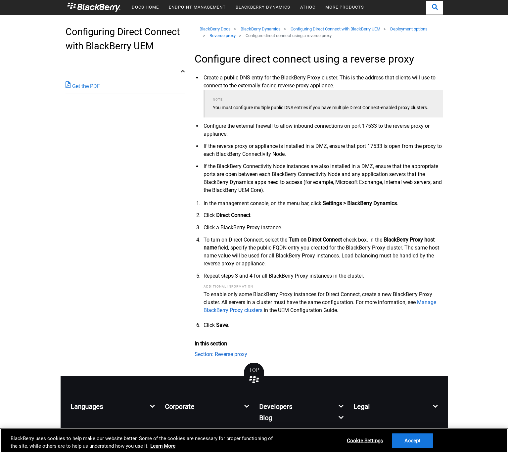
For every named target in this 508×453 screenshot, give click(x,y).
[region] (254, 440)
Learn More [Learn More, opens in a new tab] (162, 446)
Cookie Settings (365, 440)
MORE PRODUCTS (344, 7)
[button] (434, 8)
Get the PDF (83, 85)
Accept (412, 440)
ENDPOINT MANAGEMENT (197, 7)
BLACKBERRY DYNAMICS (263, 7)
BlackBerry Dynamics (261, 28)
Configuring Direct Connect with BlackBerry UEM (335, 28)
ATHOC (307, 7)
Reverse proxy (222, 35)
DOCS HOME (145, 7)
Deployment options (409, 28)
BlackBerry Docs (215, 28)
